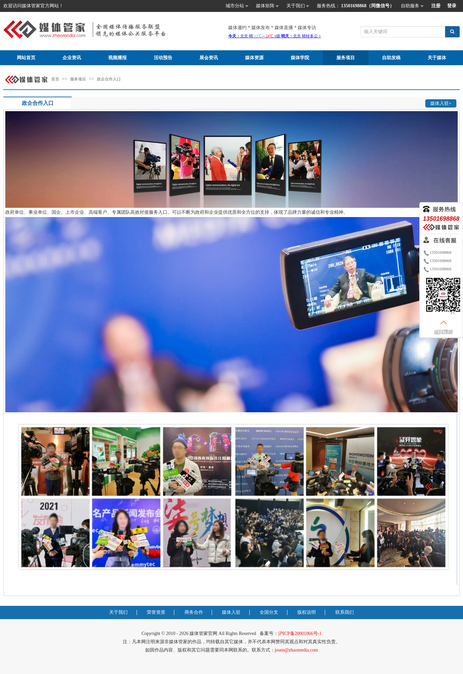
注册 (436, 5)
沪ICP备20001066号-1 (299, 633)
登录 (451, 5)
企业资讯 (72, 57)
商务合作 (194, 612)
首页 (55, 79)
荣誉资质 (156, 612)
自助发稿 (391, 57)
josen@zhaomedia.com (296, 650)
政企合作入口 (109, 79)
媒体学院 (300, 57)
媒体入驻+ (440, 103)
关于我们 (298, 6)
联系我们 (344, 612)
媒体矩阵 (268, 6)
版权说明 (306, 612)
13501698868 (437, 252)
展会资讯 (208, 57)
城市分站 (237, 6)
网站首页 (26, 57)
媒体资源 (254, 57)
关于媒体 (437, 57)
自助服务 (413, 6)
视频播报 (117, 57)
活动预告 (163, 57)
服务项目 (345, 57)
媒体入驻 (231, 612)
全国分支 (269, 612)
